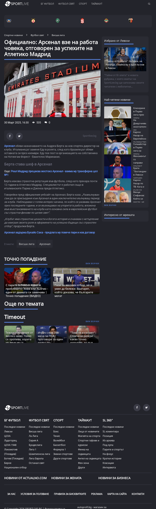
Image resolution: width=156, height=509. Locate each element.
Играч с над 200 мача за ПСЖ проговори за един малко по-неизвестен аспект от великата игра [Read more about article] (50, 341)
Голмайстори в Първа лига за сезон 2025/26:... (140, 151)
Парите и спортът (113, 449)
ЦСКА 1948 (10, 445)
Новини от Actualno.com (25, 478)
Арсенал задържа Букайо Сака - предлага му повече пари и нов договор (49, 232)
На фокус (108, 454)
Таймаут (96, 3)
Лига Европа (36, 458)
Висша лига (26, 244)
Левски (8, 431)
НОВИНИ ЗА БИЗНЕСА (114, 478)
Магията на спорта (89, 436)
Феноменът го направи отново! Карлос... (139, 163)
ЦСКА (7, 436)
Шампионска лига (39, 454)
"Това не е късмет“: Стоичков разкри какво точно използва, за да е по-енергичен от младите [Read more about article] (83, 341)
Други (81, 467)
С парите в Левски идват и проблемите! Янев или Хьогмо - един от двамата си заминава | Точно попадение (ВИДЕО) (27, 290)
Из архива (108, 440)
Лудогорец (10, 440)
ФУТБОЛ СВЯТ (39, 420)
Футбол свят (66, 3)
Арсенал (9, 145)
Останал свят (36, 463)
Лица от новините (88, 431)
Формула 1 (59, 449)
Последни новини (14, 426)
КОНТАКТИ (138, 494)
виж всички (110, 205)
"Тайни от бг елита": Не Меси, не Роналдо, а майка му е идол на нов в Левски (125, 64)
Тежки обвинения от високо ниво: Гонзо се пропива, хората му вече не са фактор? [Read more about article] (19, 339)
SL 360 (108, 419)
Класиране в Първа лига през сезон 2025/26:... (139, 115)
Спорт (83, 3)
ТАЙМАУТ (85, 420)
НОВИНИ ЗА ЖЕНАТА (66, 478)
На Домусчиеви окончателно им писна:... (140, 127)
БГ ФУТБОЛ (47, 3)
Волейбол (59, 440)
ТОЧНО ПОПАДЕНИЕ (25, 259)
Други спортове (62, 458)
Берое (7, 463)
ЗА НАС (11, 494)
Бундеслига (35, 445)
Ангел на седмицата (89, 458)
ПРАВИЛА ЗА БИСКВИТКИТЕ (70, 494)
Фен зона (83, 463)
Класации (108, 463)
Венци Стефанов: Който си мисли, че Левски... (138, 199)
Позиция (108, 436)
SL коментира (111, 431)
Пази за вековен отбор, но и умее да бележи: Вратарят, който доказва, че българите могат (74, 290)
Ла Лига (33, 436)
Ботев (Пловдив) (14, 458)
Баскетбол (59, 445)
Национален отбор (15, 467)
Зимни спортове (63, 454)
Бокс (56, 431)
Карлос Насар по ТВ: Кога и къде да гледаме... (138, 187)
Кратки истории (112, 458)
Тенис (56, 436)
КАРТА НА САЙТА (117, 494)
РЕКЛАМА (96, 494)
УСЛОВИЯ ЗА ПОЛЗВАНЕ (35, 494)
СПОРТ (58, 420)
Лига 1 (32, 449)
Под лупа (108, 445)
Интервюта (109, 467)
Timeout (14, 317)
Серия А (33, 440)
